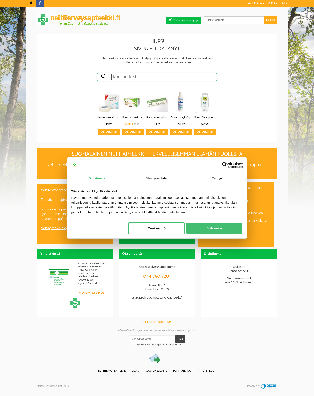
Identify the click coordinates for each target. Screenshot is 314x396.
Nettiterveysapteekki (112, 371)
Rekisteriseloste (156, 371)
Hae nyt (270, 20)
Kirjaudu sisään (279, 3)
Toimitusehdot (183, 371)
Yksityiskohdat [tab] (157, 178)
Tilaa (180, 339)
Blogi (135, 371)
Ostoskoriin (109, 132)
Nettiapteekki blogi (55, 228)
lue (178, 345)
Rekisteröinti (258, 3)
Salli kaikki (214, 228)
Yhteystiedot (207, 371)
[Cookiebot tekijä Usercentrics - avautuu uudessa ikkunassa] (225, 165)
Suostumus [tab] (97, 178)
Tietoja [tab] (217, 178)
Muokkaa (156, 228)
